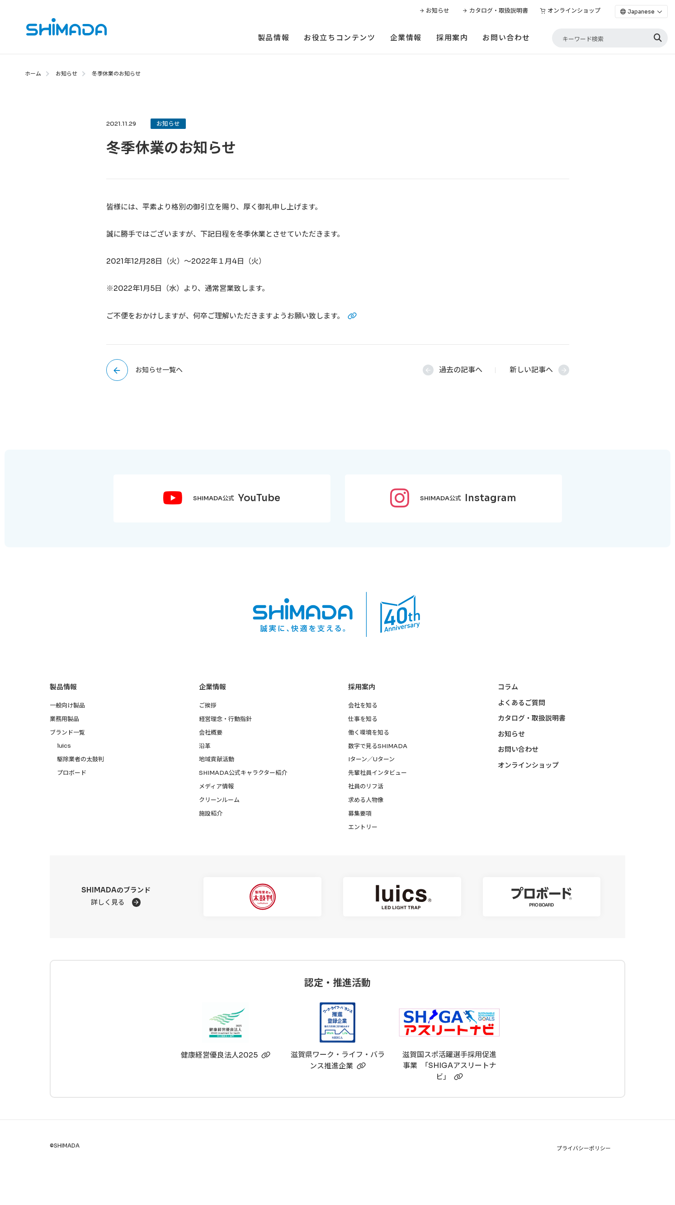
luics (64, 746)
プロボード (71, 773)
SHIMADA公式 (236, 498)
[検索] (657, 38)
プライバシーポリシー (584, 1148)
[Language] (641, 11)
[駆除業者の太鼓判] (262, 896)
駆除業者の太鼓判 (80, 759)
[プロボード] (542, 896)
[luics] (402, 896)
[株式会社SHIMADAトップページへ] (54, 27)
